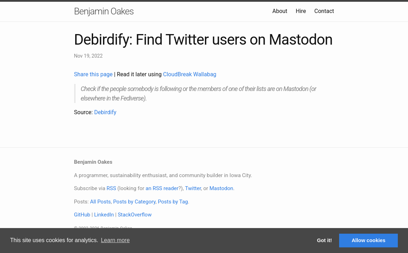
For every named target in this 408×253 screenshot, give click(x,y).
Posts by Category (134, 202)
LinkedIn (104, 215)
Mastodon (221, 188)
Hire (301, 11)
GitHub (82, 215)
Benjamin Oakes (104, 11)
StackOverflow (134, 215)
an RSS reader (162, 188)
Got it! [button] (324, 240)
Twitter (193, 188)
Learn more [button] (115, 240)
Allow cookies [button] (369, 240)
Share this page (94, 74)
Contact (324, 11)
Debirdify (105, 112)
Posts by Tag (173, 202)
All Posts (100, 202)
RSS (111, 188)
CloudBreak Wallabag (189, 74)
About (279, 11)
